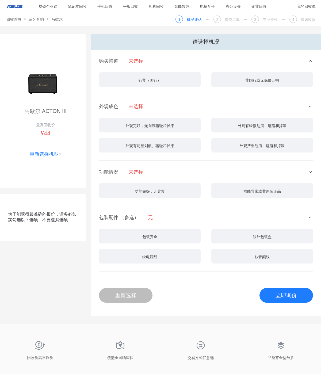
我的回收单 (306, 6)
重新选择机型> (45, 154)
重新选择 (125, 295)
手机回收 (104, 6)
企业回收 (258, 6)
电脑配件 (207, 6)
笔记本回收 (77, 6)
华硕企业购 (48, 6)
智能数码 (181, 6)
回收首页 (13, 19)
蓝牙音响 (36, 19)
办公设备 (233, 6)
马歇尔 (57, 19)
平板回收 (130, 6)
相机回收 (156, 6)
